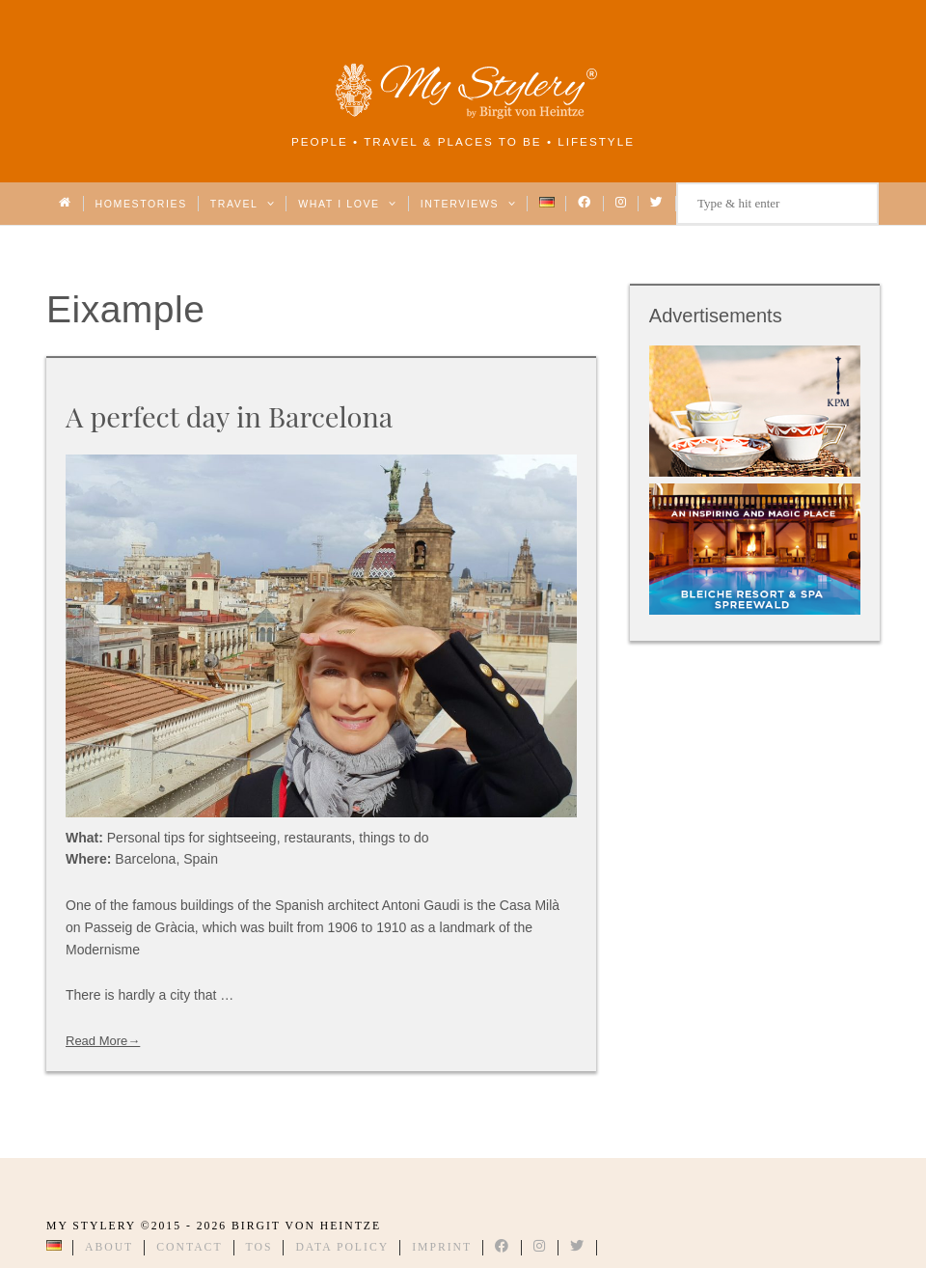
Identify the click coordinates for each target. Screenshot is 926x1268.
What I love (347, 203)
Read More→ (103, 1041)
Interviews (468, 203)
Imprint (442, 1247)
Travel (242, 203)
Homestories (141, 203)
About (109, 1247)
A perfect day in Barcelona (229, 416)
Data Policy (342, 1247)
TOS (259, 1247)
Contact (189, 1247)
